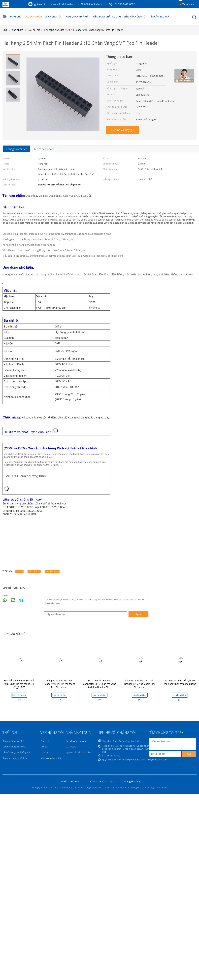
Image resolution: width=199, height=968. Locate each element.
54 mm (19, 571)
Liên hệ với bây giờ (122, 130)
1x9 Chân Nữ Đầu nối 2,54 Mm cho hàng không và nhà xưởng (179, 682)
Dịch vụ (44, 752)
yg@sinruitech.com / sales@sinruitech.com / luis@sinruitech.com (69, 4)
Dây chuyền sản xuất (76, 740)
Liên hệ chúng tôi (135, 16)
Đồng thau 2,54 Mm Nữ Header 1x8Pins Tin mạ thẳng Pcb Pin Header (59, 684)
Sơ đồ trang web (70, 781)
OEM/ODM (71, 746)
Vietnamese (188, 4)
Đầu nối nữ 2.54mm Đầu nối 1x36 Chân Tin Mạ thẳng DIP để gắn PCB (19, 684)
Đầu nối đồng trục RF (13, 740)
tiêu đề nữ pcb (52, 571)
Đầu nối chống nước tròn (15, 757)
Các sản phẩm (33, 16)
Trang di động (132, 781)
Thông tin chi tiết (16, 149)
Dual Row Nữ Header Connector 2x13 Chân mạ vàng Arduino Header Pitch (99, 684)
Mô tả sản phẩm (44, 149)
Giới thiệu (45, 740)
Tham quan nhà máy (77, 16)
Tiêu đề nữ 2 (34, 571)
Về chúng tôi (53, 16)
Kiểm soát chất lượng (107, 16)
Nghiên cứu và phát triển (78, 752)
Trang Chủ (12, 16)
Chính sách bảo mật (101, 781)
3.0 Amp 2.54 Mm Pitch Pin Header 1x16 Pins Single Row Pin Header (139, 684)
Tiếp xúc (138, 614)
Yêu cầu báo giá (159, 16)
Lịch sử (43, 746)
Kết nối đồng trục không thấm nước (20, 752)
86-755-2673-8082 (125, 4)
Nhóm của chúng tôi (50, 757)
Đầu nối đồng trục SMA (14, 746)
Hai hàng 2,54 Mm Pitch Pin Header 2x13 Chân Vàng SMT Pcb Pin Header (83, 29)
